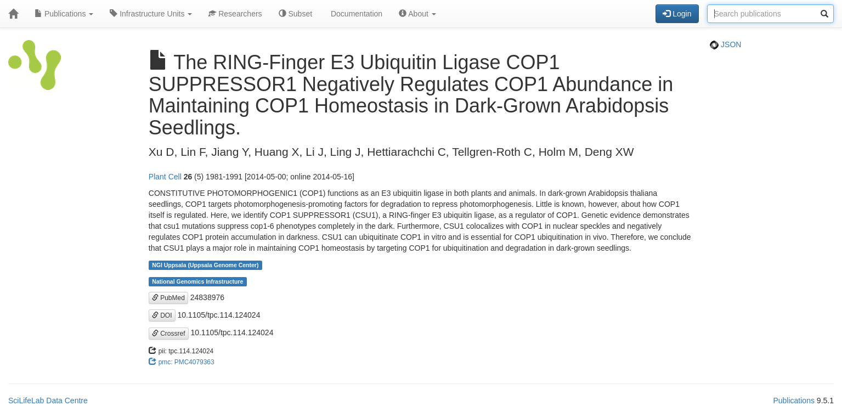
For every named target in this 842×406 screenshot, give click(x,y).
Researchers (235, 13)
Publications (64, 13)
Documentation (355, 13)
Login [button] (677, 13)
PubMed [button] (168, 298)
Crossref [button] (168, 333)
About (417, 13)
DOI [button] (162, 315)
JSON (725, 44)
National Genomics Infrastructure (197, 281)
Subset (295, 13)
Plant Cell (165, 176)
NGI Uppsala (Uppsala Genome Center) (205, 265)
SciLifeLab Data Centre (48, 400)
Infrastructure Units (151, 13)
